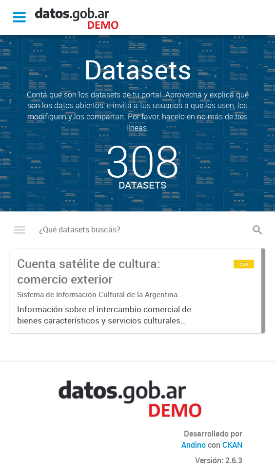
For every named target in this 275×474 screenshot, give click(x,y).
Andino (193, 444)
